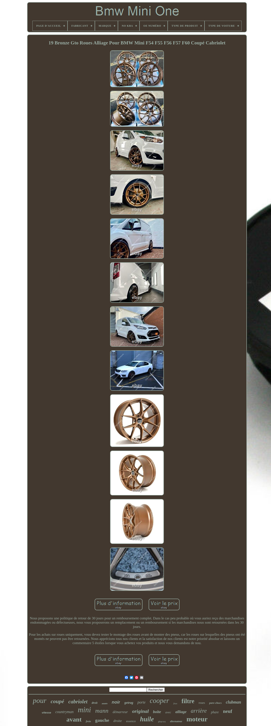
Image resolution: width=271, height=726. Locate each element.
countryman (64, 712)
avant (74, 719)
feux (175, 703)
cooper (159, 700)
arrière (199, 711)
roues (202, 702)
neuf (227, 711)
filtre (187, 701)
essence (131, 721)
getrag (128, 702)
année (105, 703)
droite (117, 721)
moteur (197, 719)
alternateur (176, 721)
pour (39, 700)
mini (84, 710)
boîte (157, 712)
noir (116, 702)
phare (215, 712)
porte (141, 702)
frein (88, 721)
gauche (102, 720)
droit (94, 702)
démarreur (120, 712)
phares (162, 722)
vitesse (46, 712)
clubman (233, 702)
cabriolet (77, 701)
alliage (181, 712)
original (140, 711)
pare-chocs (215, 702)
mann (101, 710)
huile (147, 719)
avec (168, 712)
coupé (57, 701)
